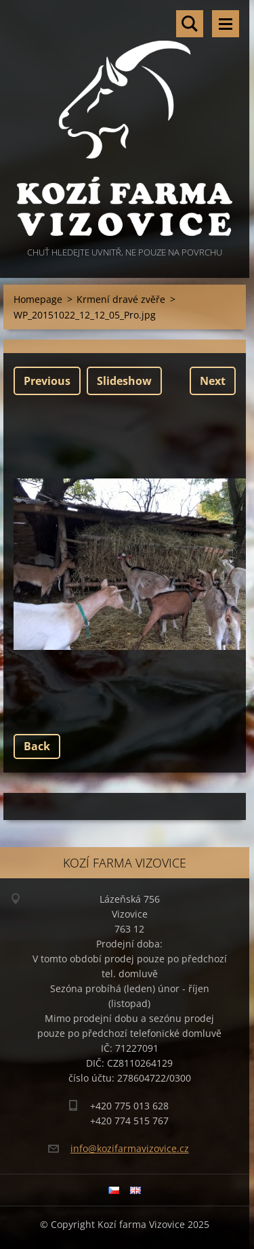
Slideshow (124, 380)
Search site (189, 23)
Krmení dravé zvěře (121, 299)
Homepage (38, 299)
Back (37, 746)
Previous (47, 380)
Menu (225, 23)
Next (213, 380)
